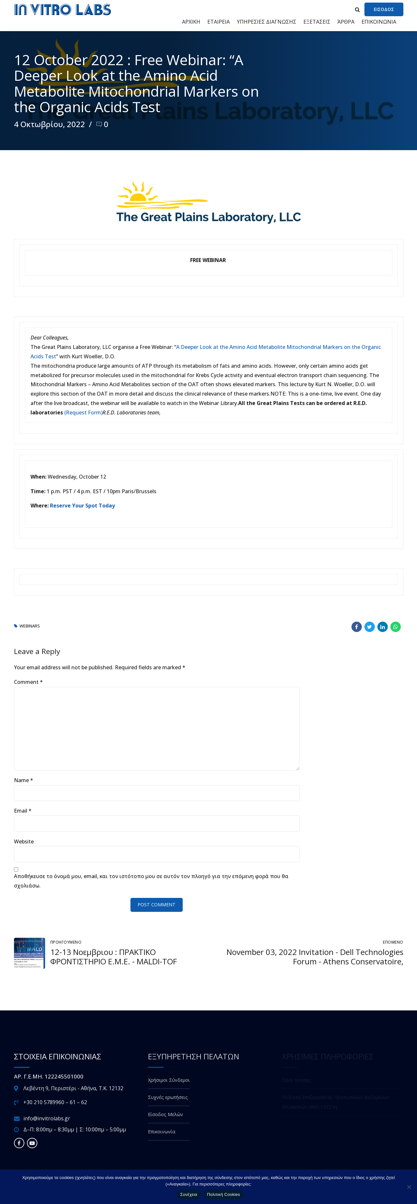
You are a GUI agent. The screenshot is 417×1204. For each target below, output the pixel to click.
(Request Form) (83, 412)
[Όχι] (409, 1187)
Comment (28, 681)
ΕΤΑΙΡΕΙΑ (218, 21)
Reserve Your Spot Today (82, 505)
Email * (22, 810)
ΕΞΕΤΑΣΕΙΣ (316, 21)
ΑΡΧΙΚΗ (191, 21)
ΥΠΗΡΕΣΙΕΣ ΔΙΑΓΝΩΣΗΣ (266, 21)
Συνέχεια (188, 1194)
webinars (29, 626)
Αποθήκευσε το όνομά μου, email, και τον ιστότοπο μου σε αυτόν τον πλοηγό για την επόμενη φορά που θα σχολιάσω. (151, 881)
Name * (23, 780)
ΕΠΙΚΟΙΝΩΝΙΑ (379, 21)
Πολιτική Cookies (223, 1194)
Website (24, 841)
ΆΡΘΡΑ (345, 21)
